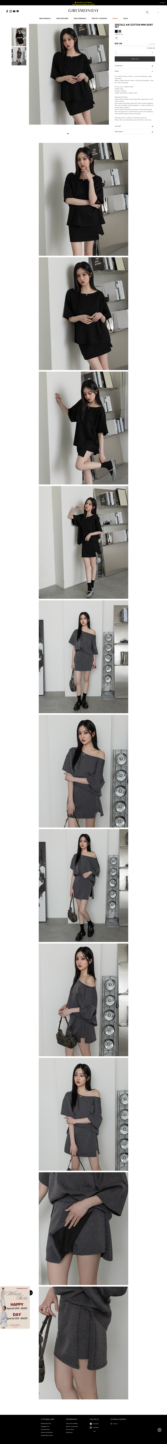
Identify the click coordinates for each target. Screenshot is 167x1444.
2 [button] (70, 134)
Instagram (96, 1427)
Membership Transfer (47, 1435)
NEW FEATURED (62, 18)
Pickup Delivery (45, 1429)
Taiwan (114, 1424)
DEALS (115, 18)
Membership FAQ (46, 1423)
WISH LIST (151, 48)
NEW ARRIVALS (45, 18)
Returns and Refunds (47, 1432)
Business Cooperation (72, 1426)
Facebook (96, 1423)
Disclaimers (69, 1432)
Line (94, 1431)
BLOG (126, 18)
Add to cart (134, 59)
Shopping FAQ (45, 1426)
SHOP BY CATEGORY (99, 18)
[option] (19, 37)
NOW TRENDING (80, 18)
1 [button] (68, 134)
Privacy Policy (70, 1429)
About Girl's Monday (72, 1423)
